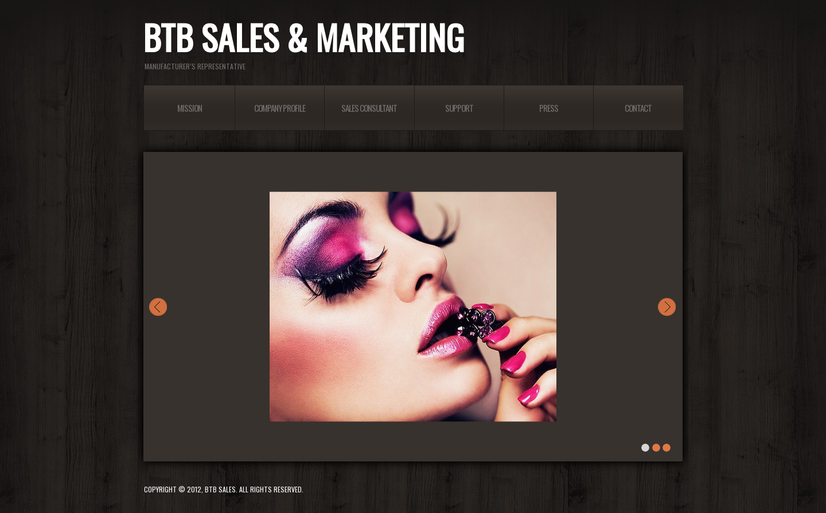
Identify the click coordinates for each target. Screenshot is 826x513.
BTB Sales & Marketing (303, 39)
